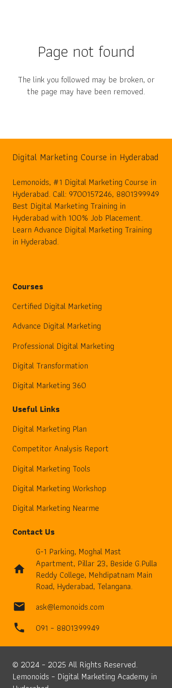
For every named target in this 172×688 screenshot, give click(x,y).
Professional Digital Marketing (63, 345)
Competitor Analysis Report (60, 448)
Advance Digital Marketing (56, 325)
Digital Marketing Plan (49, 428)
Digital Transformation (50, 365)
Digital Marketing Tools (51, 468)
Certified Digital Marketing (57, 306)
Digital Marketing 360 (49, 385)
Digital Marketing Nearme (55, 508)
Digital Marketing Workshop (59, 488)
